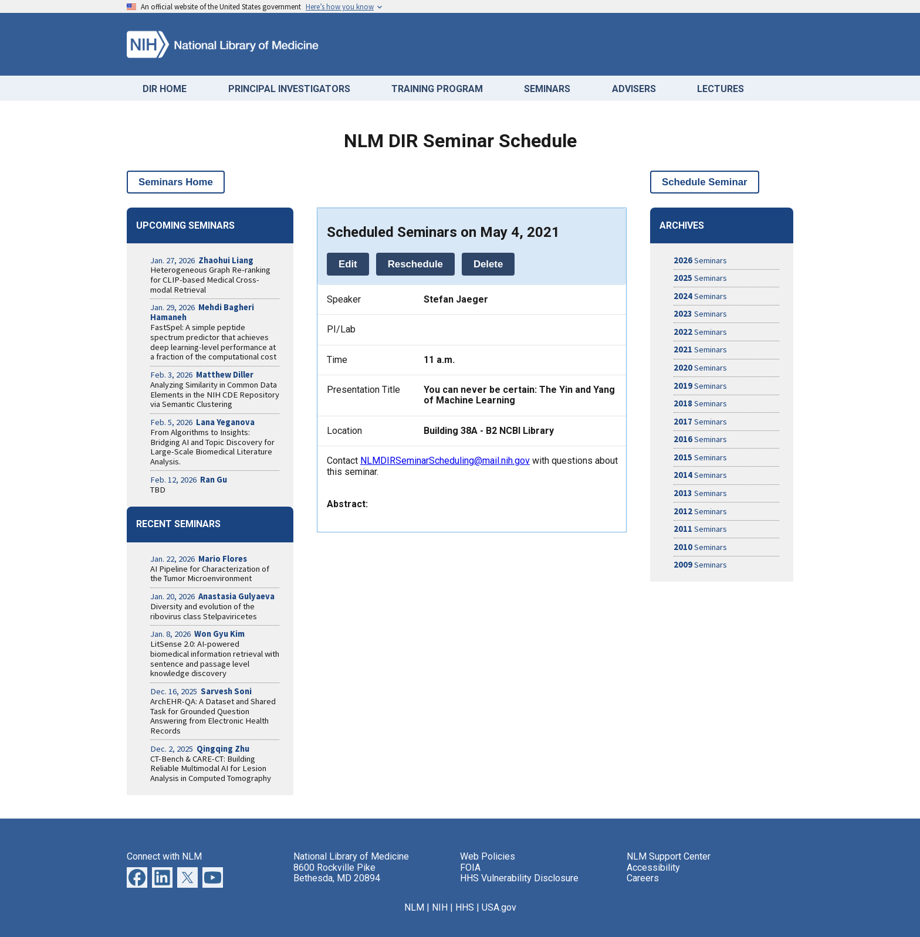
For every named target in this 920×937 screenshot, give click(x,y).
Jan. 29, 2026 (202, 312)
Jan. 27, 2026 (201, 260)
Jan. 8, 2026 (197, 634)
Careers (643, 878)
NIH (440, 907)
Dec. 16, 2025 (201, 691)
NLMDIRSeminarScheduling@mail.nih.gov (445, 460)
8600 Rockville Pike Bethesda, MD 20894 (336, 873)
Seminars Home (175, 182)
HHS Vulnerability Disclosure (519, 878)
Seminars (700, 260)
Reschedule (415, 264)
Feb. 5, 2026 (202, 422)
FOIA (470, 867)
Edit (348, 264)
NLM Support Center (669, 856)
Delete (488, 264)
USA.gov (499, 907)
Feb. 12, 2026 (188, 479)
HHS (464, 907)
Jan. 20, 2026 (212, 596)
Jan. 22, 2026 (198, 559)
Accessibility (653, 867)
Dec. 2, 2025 (199, 749)
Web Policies (487, 856)
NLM (414, 907)
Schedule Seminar (705, 182)
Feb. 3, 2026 (201, 374)
